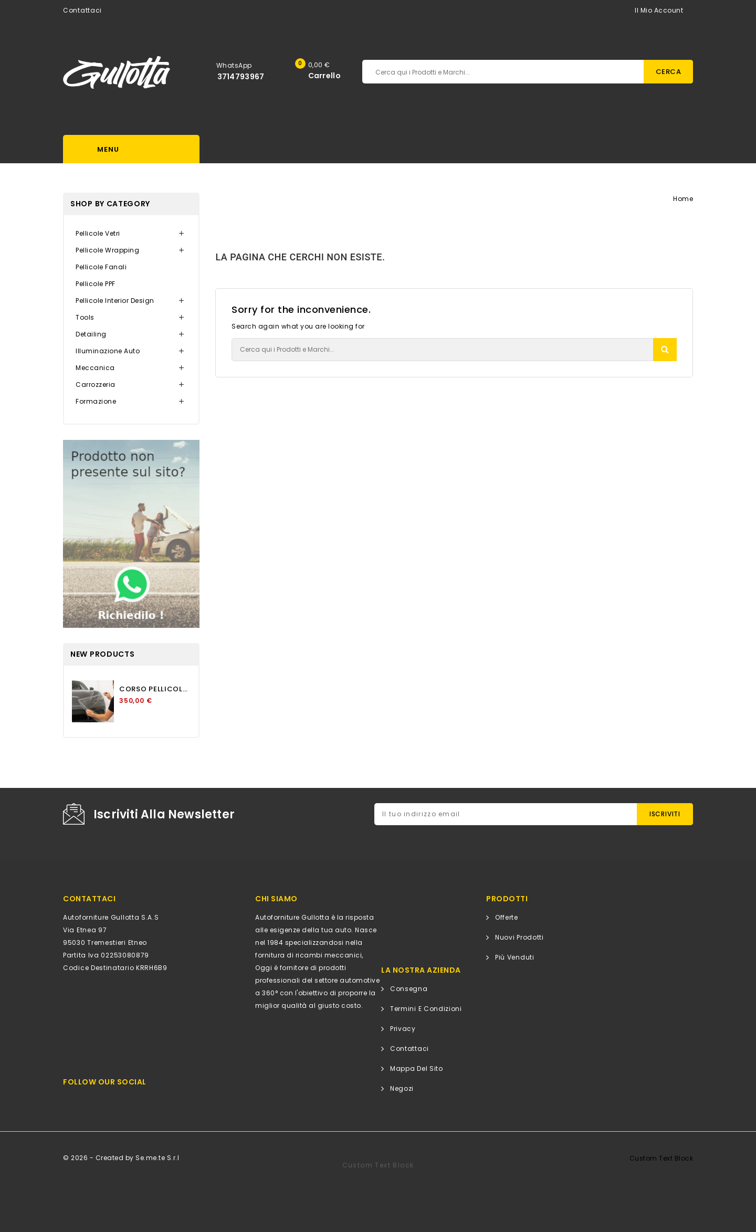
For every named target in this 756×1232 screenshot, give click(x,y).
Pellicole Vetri (98, 233)
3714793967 (241, 76)
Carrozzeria (96, 384)
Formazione (96, 401)
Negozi (402, 1088)
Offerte (506, 917)
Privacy (403, 1028)
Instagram (128, 1101)
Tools (85, 317)
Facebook (103, 1101)
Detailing (91, 334)
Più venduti (514, 957)
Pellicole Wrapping (107, 250)
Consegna (409, 988)
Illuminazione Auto (108, 350)
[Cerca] (453, 71)
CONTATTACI (89, 898)
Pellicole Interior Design (115, 300)
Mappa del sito (416, 1068)
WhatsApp (234, 65)
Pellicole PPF (96, 283)
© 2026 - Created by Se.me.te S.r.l (121, 1157)
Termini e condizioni (426, 1008)
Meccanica (95, 367)
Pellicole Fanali (101, 266)
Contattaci (82, 10)
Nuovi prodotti (519, 937)
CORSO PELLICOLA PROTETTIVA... (155, 689)
